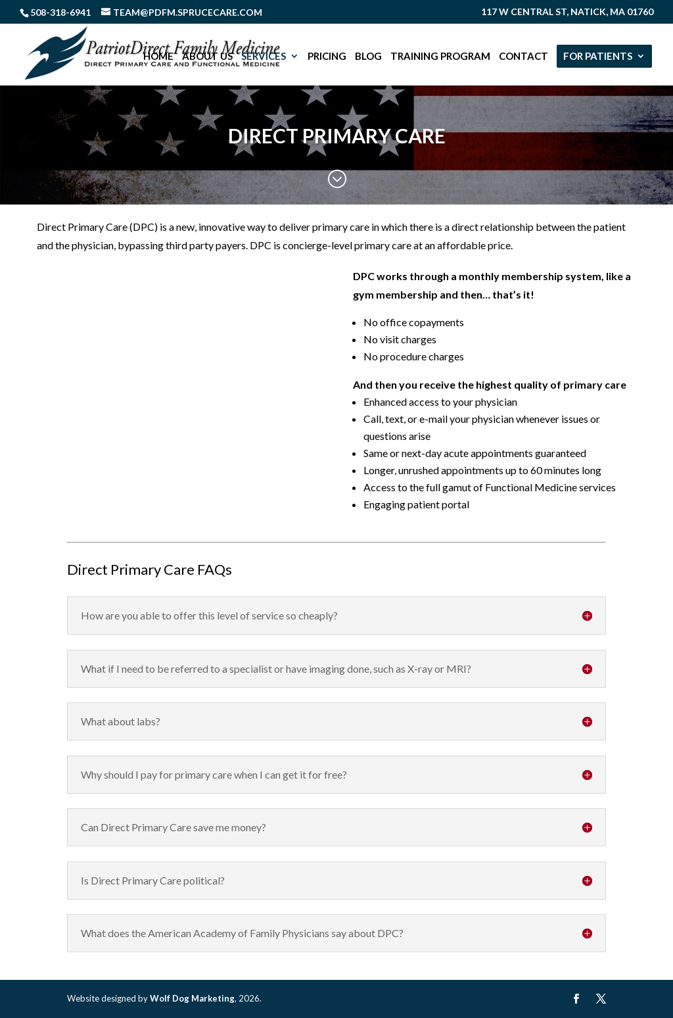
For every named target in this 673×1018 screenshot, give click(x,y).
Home (158, 56)
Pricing (327, 56)
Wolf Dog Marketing (192, 998)
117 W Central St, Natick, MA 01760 (567, 12)
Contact (523, 56)
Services (263, 56)
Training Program (440, 56)
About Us (207, 56)
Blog (368, 56)
